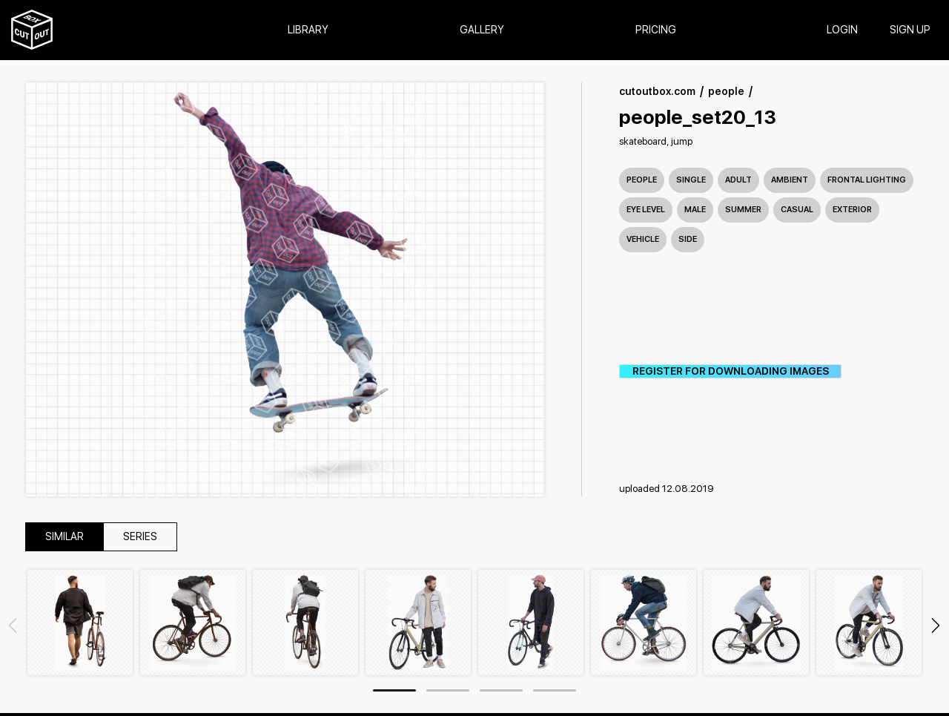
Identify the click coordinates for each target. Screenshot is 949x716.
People (641, 180)
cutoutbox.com (657, 91)
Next (935, 625)
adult (738, 180)
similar (64, 537)
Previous (12, 625)
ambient (789, 180)
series (140, 537)
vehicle (642, 239)
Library (308, 30)
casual (797, 209)
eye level (645, 209)
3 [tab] (501, 690)
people (726, 91)
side (687, 239)
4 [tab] (554, 690)
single (691, 180)
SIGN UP (910, 30)
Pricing (655, 30)
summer (743, 209)
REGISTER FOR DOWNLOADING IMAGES (730, 371)
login (842, 30)
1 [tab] (394, 690)
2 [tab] (447, 690)
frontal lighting (866, 180)
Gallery (482, 30)
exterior (852, 209)
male (695, 209)
